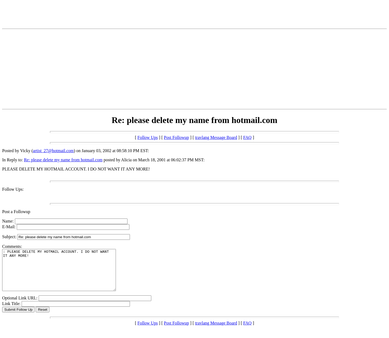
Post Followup (176, 137)
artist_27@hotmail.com (53, 150)
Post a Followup (16, 211)
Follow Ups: (13, 189)
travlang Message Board (216, 137)
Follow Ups (148, 137)
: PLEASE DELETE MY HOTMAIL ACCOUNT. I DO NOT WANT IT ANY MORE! (65, 274)
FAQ (247, 137)
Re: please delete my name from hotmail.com (63, 160)
